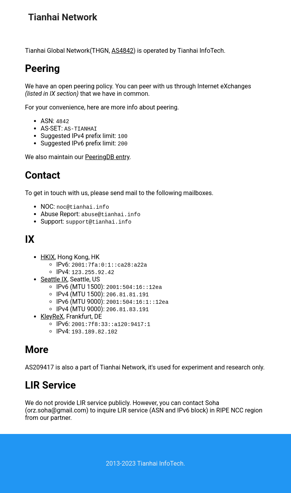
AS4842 (123, 50)
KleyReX (52, 316)
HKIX (48, 257)
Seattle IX (54, 279)
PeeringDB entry (107, 157)
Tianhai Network (62, 17)
